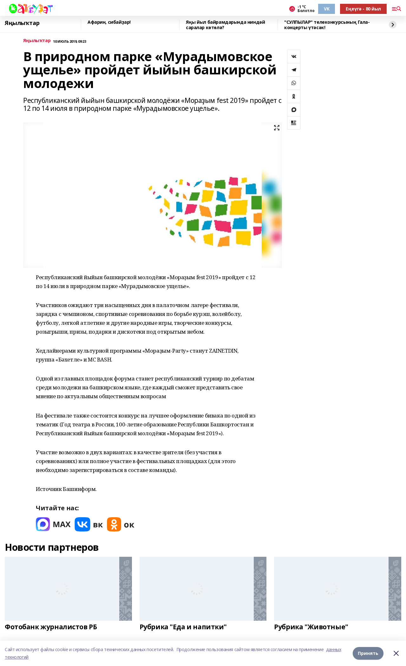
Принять (368, 653)
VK (326, 9)
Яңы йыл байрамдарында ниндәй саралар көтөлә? (225, 25)
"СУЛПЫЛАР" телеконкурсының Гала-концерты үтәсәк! (327, 25)
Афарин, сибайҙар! (109, 22)
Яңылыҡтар (22, 23)
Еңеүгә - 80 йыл (363, 9)
